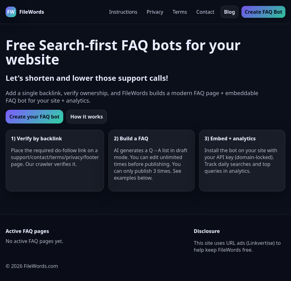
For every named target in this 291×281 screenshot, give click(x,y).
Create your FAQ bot (34, 116)
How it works (86, 116)
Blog (229, 11)
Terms (180, 11)
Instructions (123, 11)
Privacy (155, 11)
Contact (205, 11)
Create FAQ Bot (263, 11)
